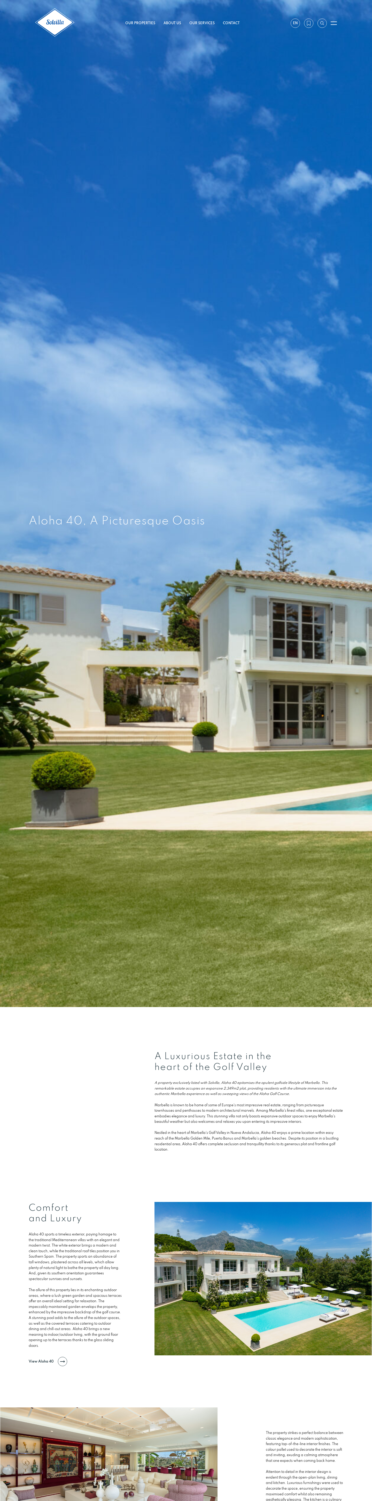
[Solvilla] (54, 23)
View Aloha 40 (48, 1405)
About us (172, 23)
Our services (202, 23)
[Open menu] (334, 23)
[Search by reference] (322, 23)
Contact (231, 23)
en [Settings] (295, 23)
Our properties (140, 23)
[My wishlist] (308, 23)
